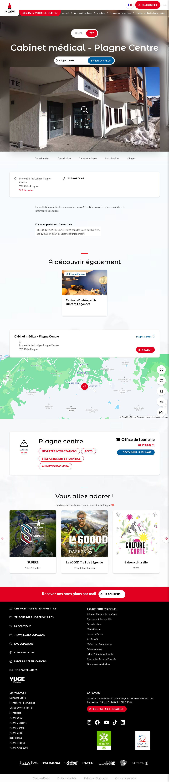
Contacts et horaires (108, 708)
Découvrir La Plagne (84, 13)
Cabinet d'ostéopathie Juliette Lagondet (81, 302)
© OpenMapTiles (127, 417)
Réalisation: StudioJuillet (95, 778)
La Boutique (20, 626)
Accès (88, 451)
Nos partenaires (23, 670)
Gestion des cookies (125, 778)
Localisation (112, 158)
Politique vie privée (67, 778)
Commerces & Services (122, 13)
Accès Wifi (92, 639)
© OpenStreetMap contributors (148, 417)
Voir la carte (26, 190)
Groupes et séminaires (98, 664)
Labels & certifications (28, 661)
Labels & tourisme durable (100, 654)
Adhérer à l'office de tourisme (102, 614)
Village (130, 158)
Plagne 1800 (16, 717)
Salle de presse (94, 649)
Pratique (102, 13)
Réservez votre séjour (40, 12)
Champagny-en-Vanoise (22, 707)
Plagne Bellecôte (18, 722)
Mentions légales (41, 778)
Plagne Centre (75, 274)
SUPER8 (33, 562)
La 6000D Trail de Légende (84, 562)
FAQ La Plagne (21, 643)
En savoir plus (101, 60)
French (130, 5)
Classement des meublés (99, 619)
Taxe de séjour (94, 624)
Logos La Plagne (95, 634)
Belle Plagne (16, 737)
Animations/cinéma (55, 466)
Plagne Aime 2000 (19, 747)
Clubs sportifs (22, 652)
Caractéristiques (88, 158)
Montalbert (15, 712)
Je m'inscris (112, 594)
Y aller (146, 349)
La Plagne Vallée (18, 697)
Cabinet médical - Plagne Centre (150, 13)
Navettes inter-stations (59, 451)
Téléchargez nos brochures (32, 617)
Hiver (78, 33)
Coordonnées (42, 158)
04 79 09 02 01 (146, 445)
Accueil (67, 13)
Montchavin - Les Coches (22, 702)
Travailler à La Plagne (27, 634)
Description (64, 158)
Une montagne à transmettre (33, 608)
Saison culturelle (136, 562)
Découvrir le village (137, 452)
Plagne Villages (17, 742)
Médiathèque (94, 629)
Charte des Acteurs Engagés (101, 659)
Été (91, 33)
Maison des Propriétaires (99, 644)
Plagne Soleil (16, 732)
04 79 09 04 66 (73, 178)
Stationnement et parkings (61, 458)
